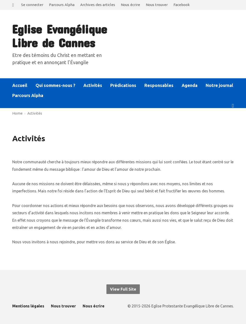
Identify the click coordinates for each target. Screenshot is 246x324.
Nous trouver (157, 5)
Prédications (123, 85)
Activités (92, 85)
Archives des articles (97, 5)
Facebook (181, 5)
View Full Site (123, 289)
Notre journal (219, 85)
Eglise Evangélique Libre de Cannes (59, 35)
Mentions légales (28, 306)
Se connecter (32, 5)
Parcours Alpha (61, 5)
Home (17, 113)
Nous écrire (130, 5)
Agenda (189, 85)
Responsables (158, 85)
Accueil (19, 85)
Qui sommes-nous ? (55, 85)
